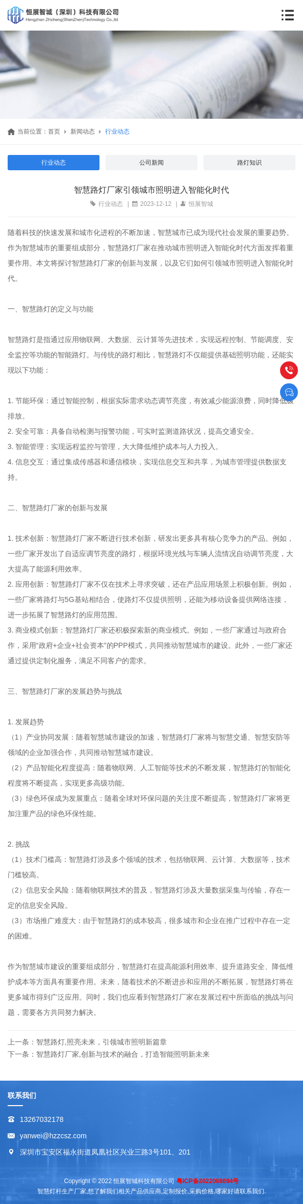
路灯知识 (249, 162)
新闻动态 (82, 131)
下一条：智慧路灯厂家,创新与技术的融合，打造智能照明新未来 (109, 1054)
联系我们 (22, 1095)
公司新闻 (151, 162)
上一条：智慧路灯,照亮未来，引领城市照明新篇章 (87, 1042)
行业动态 (117, 131)
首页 (54, 131)
